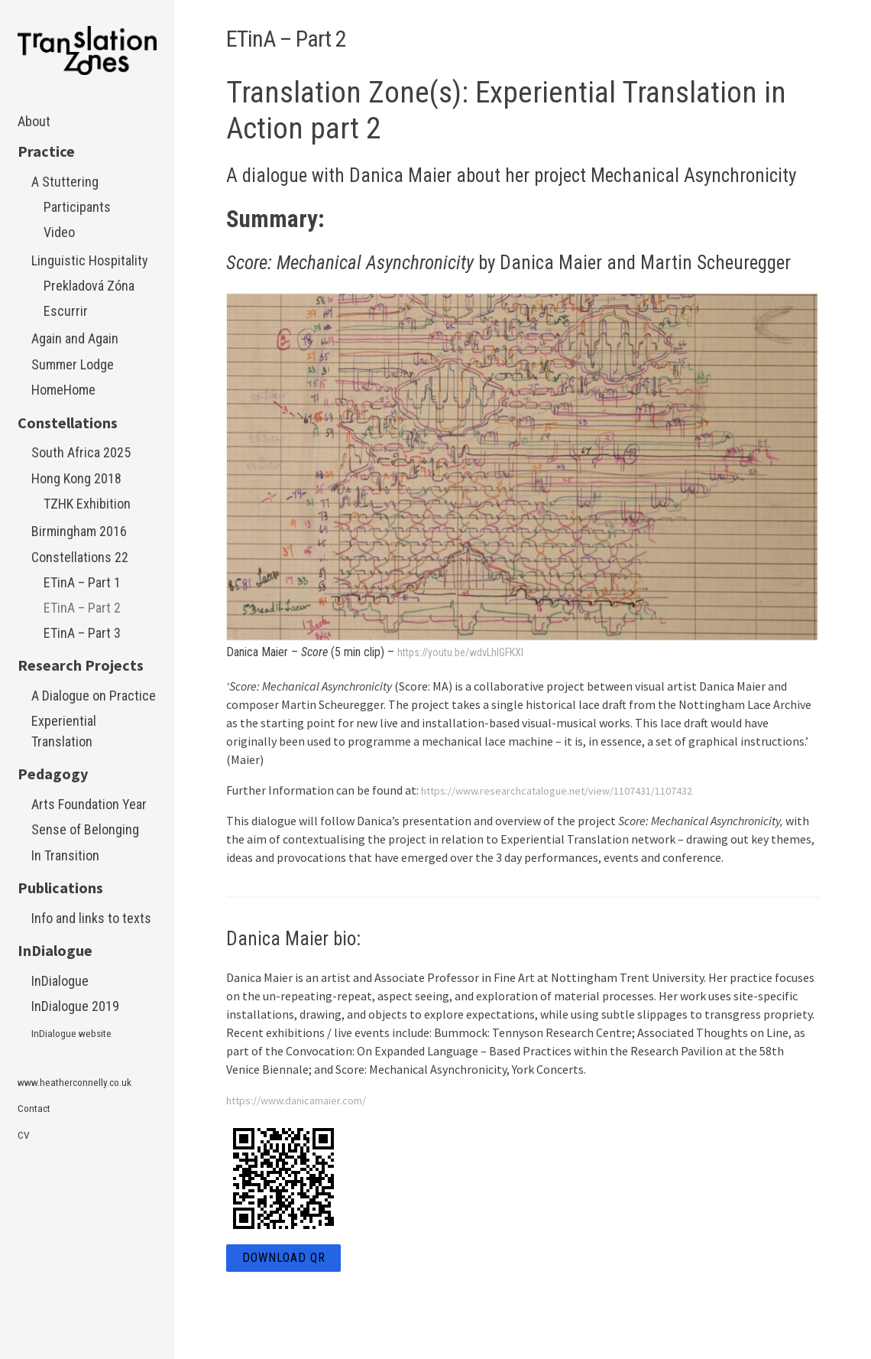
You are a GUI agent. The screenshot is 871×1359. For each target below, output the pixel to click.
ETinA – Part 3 (82, 633)
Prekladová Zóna (89, 286)
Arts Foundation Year (89, 804)
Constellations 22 (79, 557)
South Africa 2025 (81, 452)
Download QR (283, 1257)
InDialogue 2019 (75, 1006)
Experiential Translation (63, 731)
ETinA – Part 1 (82, 582)
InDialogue (60, 981)
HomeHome (63, 390)
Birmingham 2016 (79, 531)
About (34, 121)
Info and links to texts (91, 918)
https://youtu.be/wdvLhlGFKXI (468, 652)
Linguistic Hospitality (89, 260)
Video (59, 232)
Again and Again (74, 338)
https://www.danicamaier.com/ (306, 1099)
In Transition (65, 855)
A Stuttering (65, 182)
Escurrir (66, 311)
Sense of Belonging (85, 829)
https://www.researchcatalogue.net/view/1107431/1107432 (574, 790)
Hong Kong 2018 (76, 478)
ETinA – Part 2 (82, 608)
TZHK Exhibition (87, 504)
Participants (77, 207)
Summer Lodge (72, 364)
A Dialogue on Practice (93, 696)
